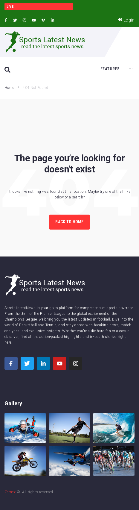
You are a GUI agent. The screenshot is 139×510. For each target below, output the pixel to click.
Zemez (10, 492)
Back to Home (69, 221)
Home (9, 88)
